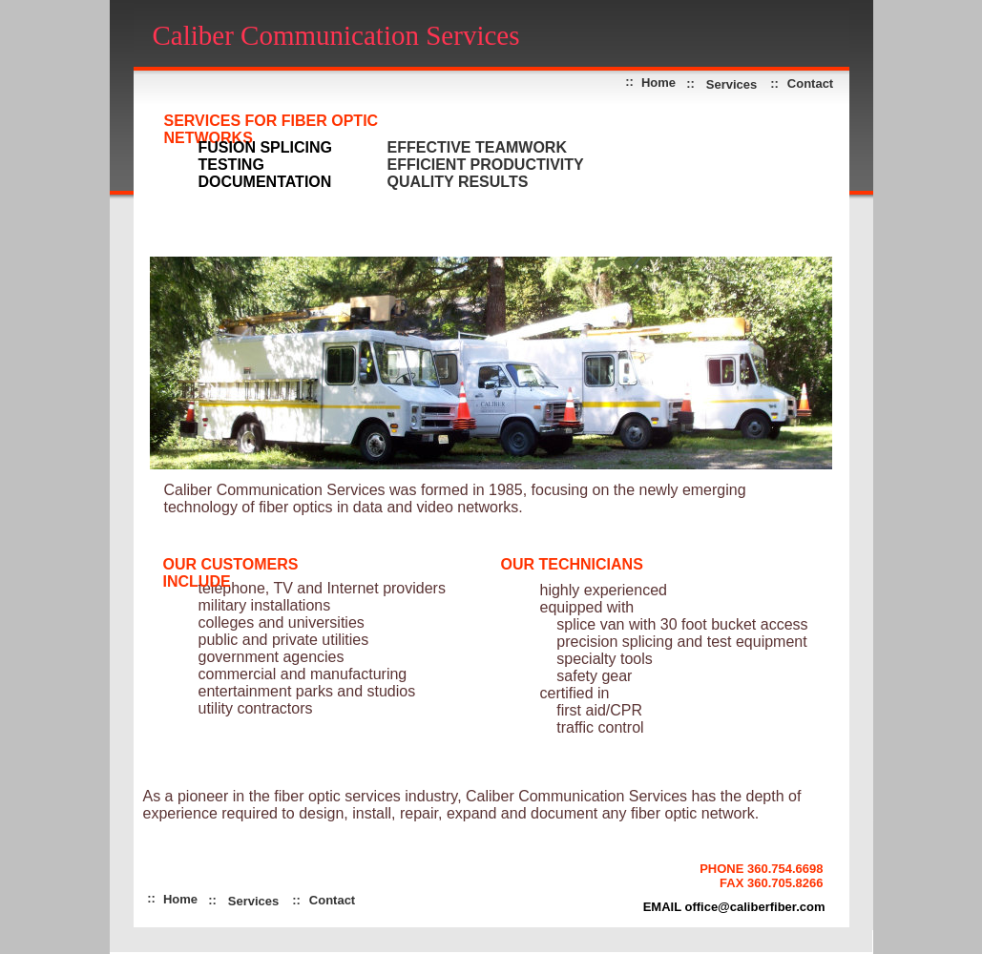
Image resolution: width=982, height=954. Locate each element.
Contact (810, 83)
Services (732, 84)
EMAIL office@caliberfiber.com (734, 907)
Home (180, 899)
